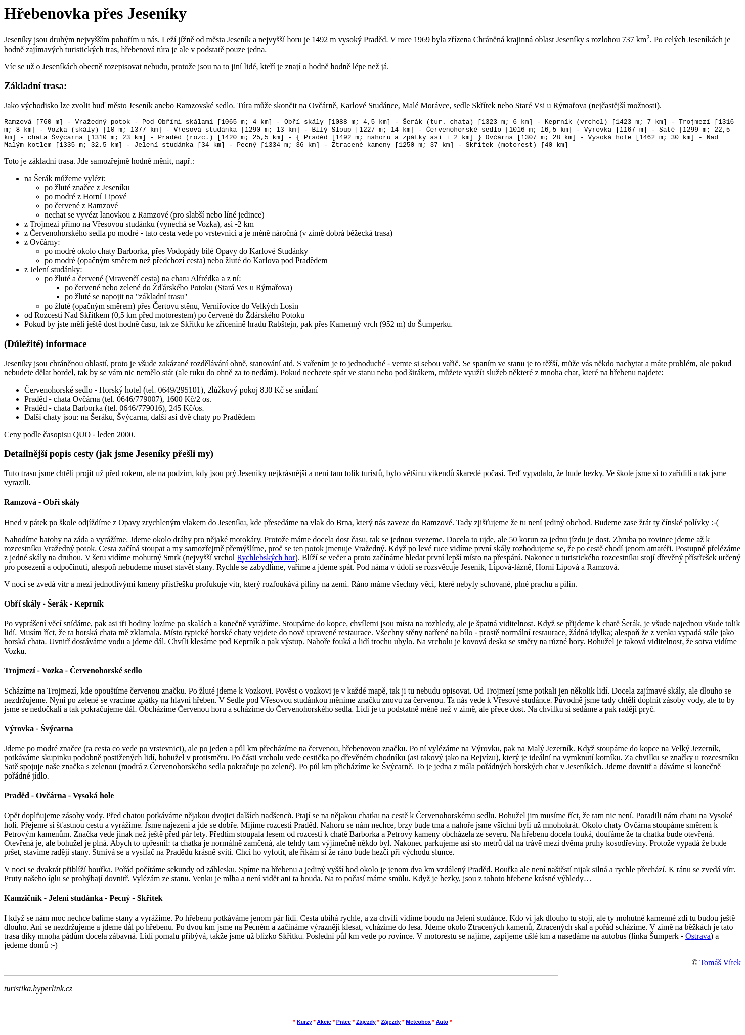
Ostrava (698, 942)
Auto (442, 1028)
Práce (343, 1028)
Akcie (324, 1028)
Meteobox (418, 1028)
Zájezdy (366, 1028)
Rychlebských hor (266, 563)
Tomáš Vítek (720, 968)
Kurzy (304, 1028)
